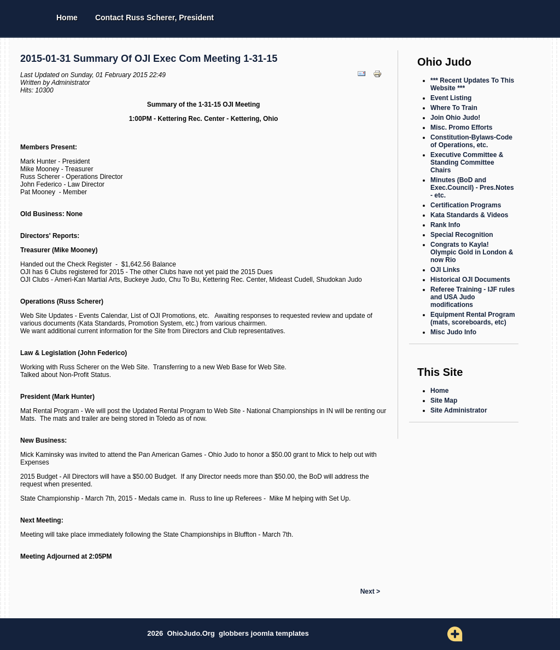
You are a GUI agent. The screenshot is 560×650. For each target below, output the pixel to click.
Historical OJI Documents (470, 279)
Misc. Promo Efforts (461, 127)
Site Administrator (458, 410)
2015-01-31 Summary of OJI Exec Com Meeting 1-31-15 (148, 58)
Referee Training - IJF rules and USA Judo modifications (472, 297)
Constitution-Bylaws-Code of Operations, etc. (471, 141)
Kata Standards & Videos (469, 215)
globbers (235, 633)
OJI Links (445, 270)
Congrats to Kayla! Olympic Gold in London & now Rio (471, 252)
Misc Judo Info (453, 332)
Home (67, 17)
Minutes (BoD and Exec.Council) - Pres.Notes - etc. (472, 187)
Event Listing (450, 98)
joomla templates (280, 633)
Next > (370, 591)
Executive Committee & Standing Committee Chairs (466, 162)
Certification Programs (465, 205)
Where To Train (453, 108)
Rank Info (445, 225)
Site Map (443, 400)
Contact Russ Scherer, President (154, 17)
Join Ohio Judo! (455, 117)
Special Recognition (461, 235)
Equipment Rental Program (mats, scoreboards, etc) (472, 318)
